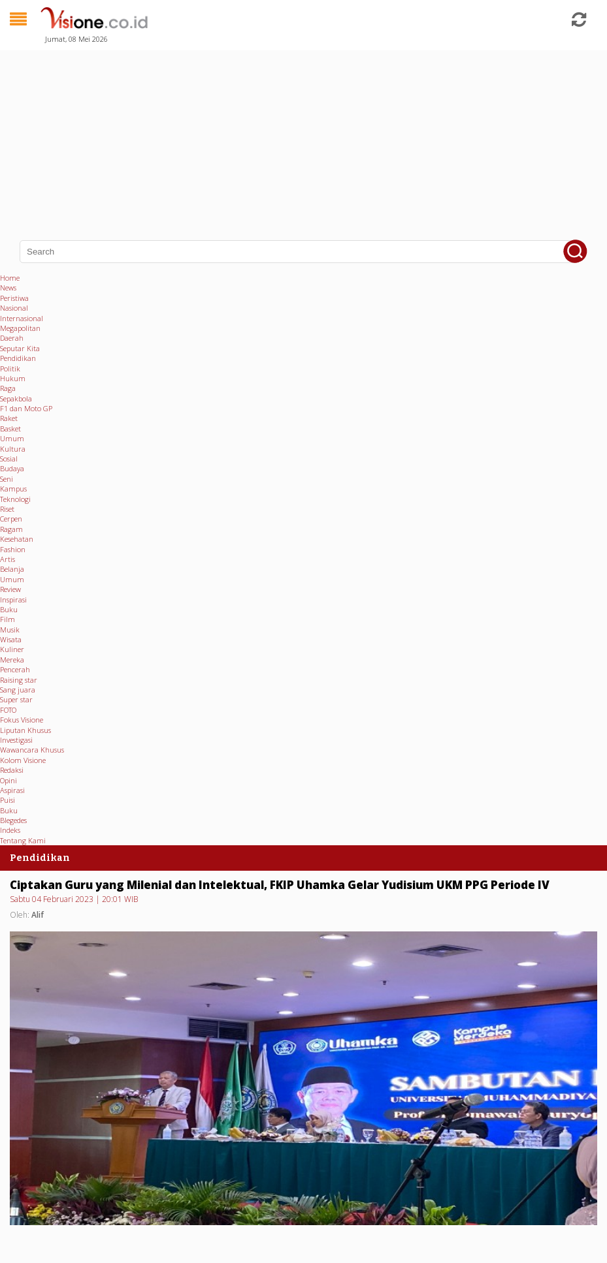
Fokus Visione (21, 720)
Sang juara (17, 689)
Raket (9, 418)
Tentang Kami (23, 840)
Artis (7, 559)
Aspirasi (12, 790)
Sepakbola (16, 398)
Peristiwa (14, 298)
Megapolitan (20, 328)
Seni (6, 479)
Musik (10, 629)
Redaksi (12, 770)
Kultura (12, 449)
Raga (8, 388)
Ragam (11, 529)
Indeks (10, 830)
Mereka (12, 659)
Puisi (7, 800)
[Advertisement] (303, 137)
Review (10, 589)
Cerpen (11, 518)
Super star (16, 699)
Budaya (12, 468)
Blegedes (13, 820)
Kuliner (12, 649)
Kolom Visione (23, 760)
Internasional (21, 318)
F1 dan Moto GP (26, 408)
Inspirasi (13, 599)
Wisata (11, 639)
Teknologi (15, 499)
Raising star (18, 680)
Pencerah (15, 669)
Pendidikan (18, 358)
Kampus (13, 488)
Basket (10, 428)
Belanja (12, 569)
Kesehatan (16, 539)
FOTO (8, 710)
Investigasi (16, 740)
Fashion (12, 549)
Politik (10, 368)
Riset (7, 509)
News (8, 287)
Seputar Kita (20, 348)
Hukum (12, 378)
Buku (9, 609)
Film (7, 619)
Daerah (12, 338)
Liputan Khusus (25, 730)
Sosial (9, 458)
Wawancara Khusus (32, 750)
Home (10, 278)
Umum (12, 438)
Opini (8, 780)
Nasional (14, 308)
